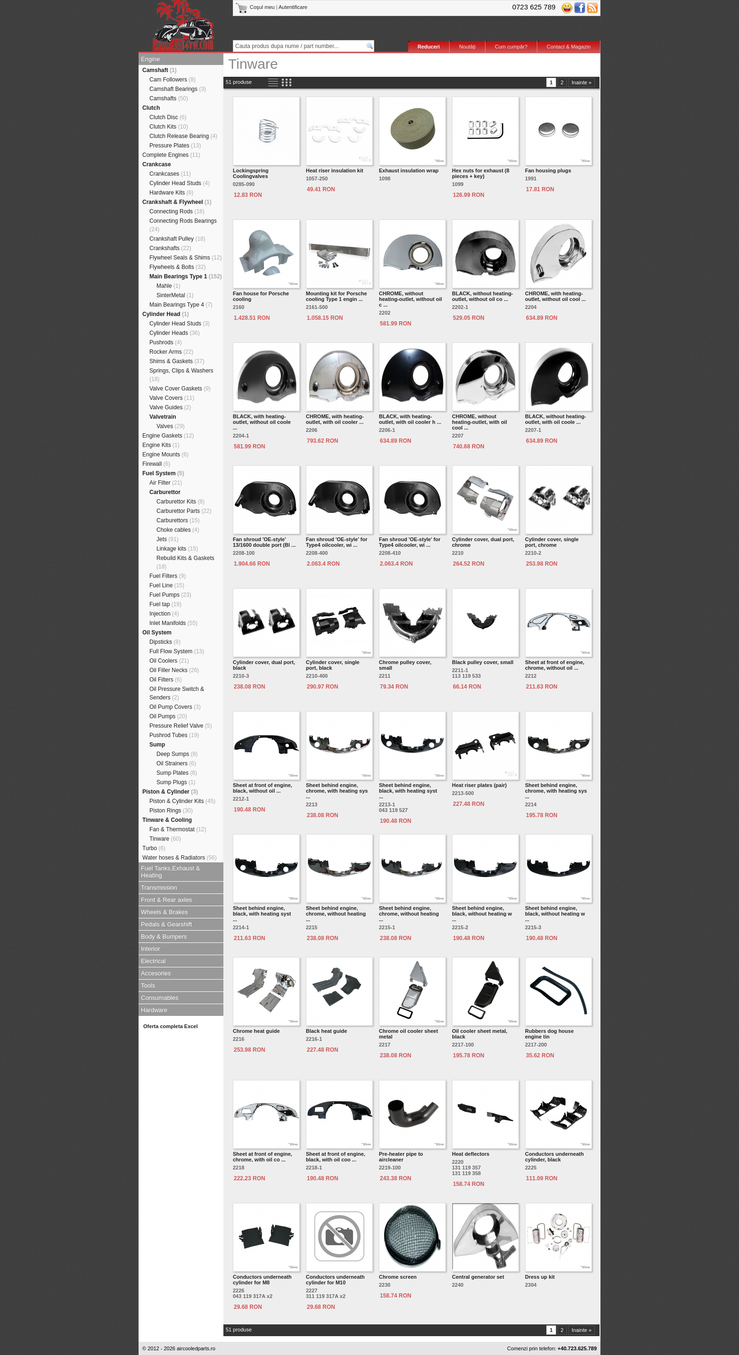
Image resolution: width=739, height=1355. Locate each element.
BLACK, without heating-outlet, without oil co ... (482, 296)
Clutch (151, 108)
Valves (170, 426)
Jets (167, 539)
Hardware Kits (171, 192)
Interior (150, 948)
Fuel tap (165, 604)
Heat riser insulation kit (334, 170)
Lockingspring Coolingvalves (251, 173)
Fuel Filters (167, 576)
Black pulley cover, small (482, 662)
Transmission (159, 887)
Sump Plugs (176, 782)
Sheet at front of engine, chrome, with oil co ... (262, 1156)
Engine (150, 59)
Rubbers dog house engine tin (549, 1033)
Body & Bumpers (164, 936)
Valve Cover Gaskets (180, 388)
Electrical (153, 961)
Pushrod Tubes (174, 735)
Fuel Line (166, 585)
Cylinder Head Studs (179, 183)
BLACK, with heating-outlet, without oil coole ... (262, 422)
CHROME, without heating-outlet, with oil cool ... (479, 422)
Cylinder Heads (174, 333)
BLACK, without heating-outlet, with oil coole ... (555, 419)
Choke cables (177, 530)
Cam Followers (172, 79)
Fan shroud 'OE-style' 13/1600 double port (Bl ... (264, 542)
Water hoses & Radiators (179, 857)
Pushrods (165, 342)
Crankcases (170, 173)
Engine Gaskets (168, 435)
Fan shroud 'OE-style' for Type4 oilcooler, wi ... (337, 542)
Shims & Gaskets (177, 361)
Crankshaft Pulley (177, 238)
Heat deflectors (470, 1154)
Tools (148, 985)
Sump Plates (176, 773)
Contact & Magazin (569, 46)
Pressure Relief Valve (180, 725)
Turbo (153, 848)
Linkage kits (177, 548)
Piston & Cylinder (170, 791)
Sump (157, 744)
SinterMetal (175, 295)
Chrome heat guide (256, 1031)
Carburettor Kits (180, 501)
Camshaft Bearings (177, 89)
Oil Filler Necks (174, 670)
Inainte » (581, 82)
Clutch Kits (168, 126)
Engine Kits (161, 445)
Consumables (160, 997)
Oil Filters (165, 679)
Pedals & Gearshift (166, 924)
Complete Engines (171, 155)
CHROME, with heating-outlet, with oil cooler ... (335, 419)
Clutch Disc (168, 117)
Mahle (168, 286)
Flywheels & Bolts (177, 267)
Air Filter (165, 482)
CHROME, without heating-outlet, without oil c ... (410, 299)
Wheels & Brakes (164, 912)
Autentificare (293, 7)
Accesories (156, 973)
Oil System (157, 632)
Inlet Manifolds (173, 623)
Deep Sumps (176, 754)
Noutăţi (467, 46)
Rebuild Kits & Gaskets (185, 562)
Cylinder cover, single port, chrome (552, 542)
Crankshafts (170, 248)
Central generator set (478, 1277)
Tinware (165, 839)
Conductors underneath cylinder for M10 (335, 1279)
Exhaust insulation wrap (409, 170)
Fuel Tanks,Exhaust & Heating (170, 872)
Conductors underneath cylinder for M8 (262, 1279)
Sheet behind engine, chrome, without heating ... (336, 913)
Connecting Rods (177, 211)
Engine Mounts (165, 454)
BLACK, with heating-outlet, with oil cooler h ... (410, 419)
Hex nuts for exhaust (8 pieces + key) (480, 173)
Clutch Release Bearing (183, 136)
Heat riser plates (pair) (479, 785)
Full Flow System (176, 651)
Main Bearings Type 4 (181, 304)
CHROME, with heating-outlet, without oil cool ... (555, 296)
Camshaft (159, 70)
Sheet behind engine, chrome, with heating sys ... (337, 790)
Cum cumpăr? (511, 46)
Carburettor (165, 492)
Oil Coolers (169, 660)
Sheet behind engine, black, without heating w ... (482, 913)
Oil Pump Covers (175, 707)
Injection (164, 613)
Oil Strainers (176, 763)
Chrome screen (398, 1277)
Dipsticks (165, 642)
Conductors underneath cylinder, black (554, 1156)
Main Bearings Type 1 (185, 276)
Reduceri (429, 46)
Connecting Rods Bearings (183, 225)
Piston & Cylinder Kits (182, 801)
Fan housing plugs (548, 170)
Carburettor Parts (184, 511)
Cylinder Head (165, 314)
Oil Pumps (168, 716)
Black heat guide (326, 1031)
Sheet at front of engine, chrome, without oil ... (554, 665)
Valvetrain (162, 417)
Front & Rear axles (166, 899)
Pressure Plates (175, 145)
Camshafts (168, 98)
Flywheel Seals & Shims (185, 257)
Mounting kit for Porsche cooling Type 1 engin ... (336, 296)
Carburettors (177, 520)
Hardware (154, 1010)
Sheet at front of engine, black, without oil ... (262, 788)
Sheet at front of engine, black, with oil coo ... (335, 1156)
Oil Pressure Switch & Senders (176, 693)
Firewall (156, 464)
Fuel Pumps (170, 595)
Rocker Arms (171, 352)
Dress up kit (540, 1277)
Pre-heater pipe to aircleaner (401, 1156)
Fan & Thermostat (177, 829)
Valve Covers (171, 398)
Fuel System (163, 473)
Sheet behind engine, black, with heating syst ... (408, 790)
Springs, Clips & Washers (181, 374)
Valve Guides (170, 407)
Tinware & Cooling (167, 820)
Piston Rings (171, 810)
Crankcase (156, 164)
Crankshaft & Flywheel (177, 202)
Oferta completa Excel (170, 1026)
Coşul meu (255, 7)
